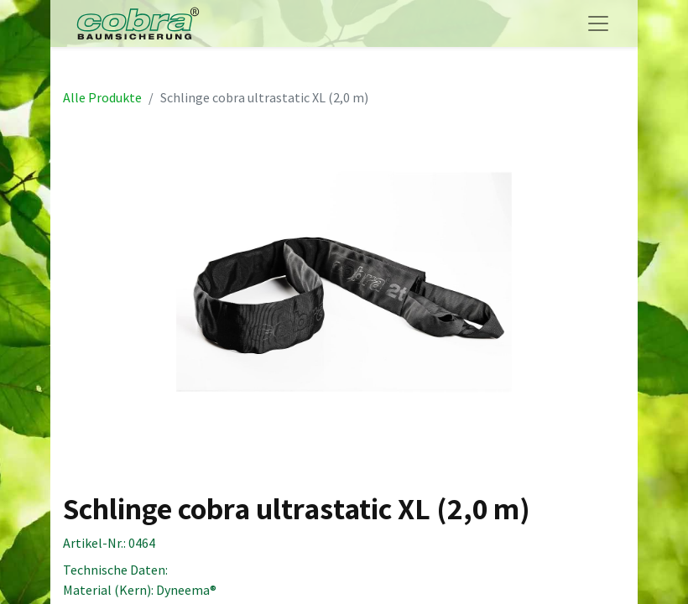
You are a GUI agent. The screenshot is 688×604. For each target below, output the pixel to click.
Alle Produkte (102, 97)
